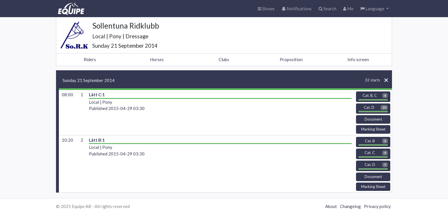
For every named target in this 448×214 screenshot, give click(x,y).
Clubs (224, 59)
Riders (90, 59)
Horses (157, 59)
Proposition (291, 59)
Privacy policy (377, 206)
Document (373, 119)
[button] (374, 8)
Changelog (350, 206)
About (331, 206)
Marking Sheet (373, 129)
